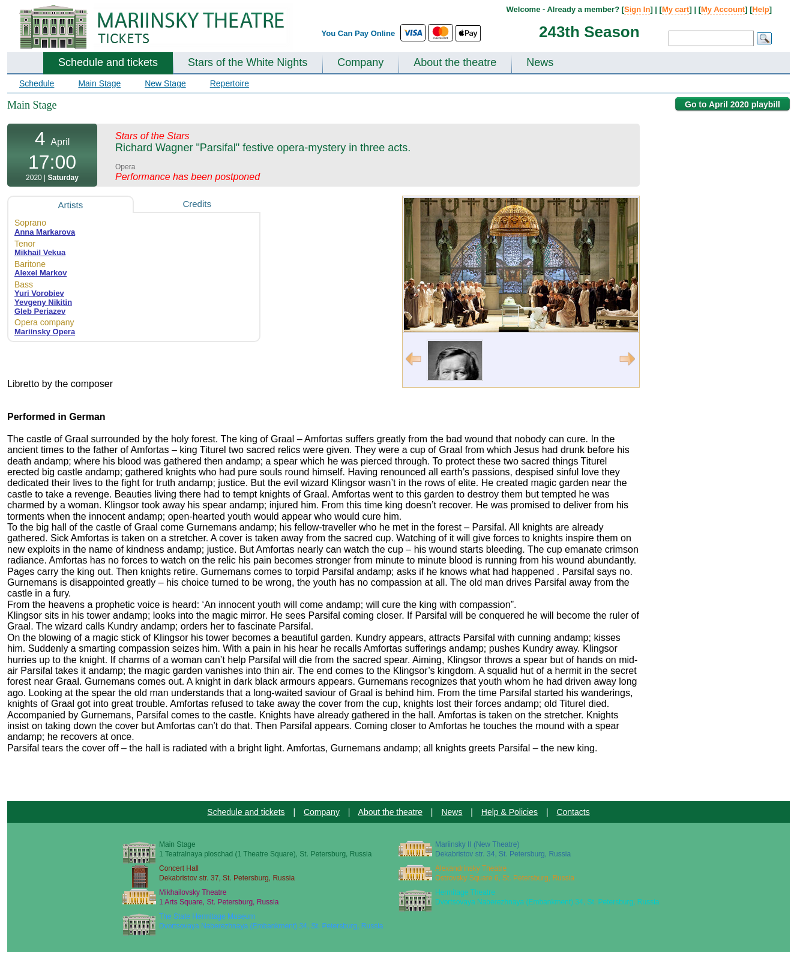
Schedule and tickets (108, 62)
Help (760, 9)
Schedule (36, 83)
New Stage (165, 83)
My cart (676, 9)
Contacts (572, 812)
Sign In (637, 9)
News (539, 62)
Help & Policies (509, 812)
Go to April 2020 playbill (732, 104)
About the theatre (455, 62)
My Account (723, 9)
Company (360, 62)
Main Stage (99, 83)
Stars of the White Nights (247, 62)
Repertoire (229, 83)
